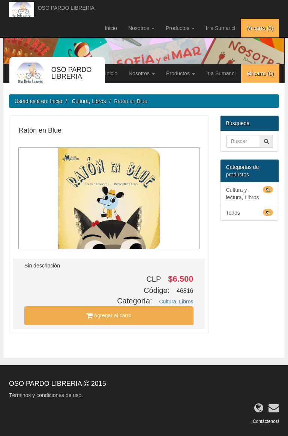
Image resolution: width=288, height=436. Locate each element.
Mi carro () (259, 28)
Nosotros (141, 28)
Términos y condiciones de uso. (46, 395)
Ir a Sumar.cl (221, 28)
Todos (249, 212)
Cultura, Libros (89, 101)
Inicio (111, 28)
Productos (180, 28)
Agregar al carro (109, 315)
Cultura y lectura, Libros (249, 193)
